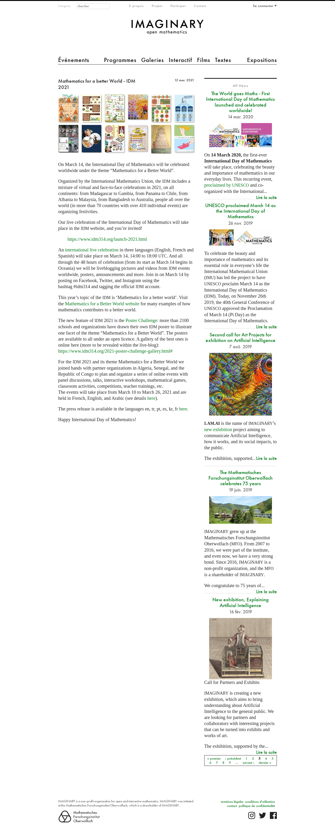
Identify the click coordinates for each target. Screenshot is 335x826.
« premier (214, 758)
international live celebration (91, 249)
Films (203, 60)
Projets (157, 6)
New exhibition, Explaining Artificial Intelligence (240, 602)
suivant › (248, 763)
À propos (136, 6)
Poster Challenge (141, 320)
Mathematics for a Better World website (102, 303)
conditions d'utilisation (260, 802)
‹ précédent (233, 758)
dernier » (265, 763)
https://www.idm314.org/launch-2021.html (107, 239)
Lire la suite (266, 197)
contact (232, 806)
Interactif (180, 60)
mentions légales (232, 802)
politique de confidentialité (257, 806)
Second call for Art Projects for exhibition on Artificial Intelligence (240, 337)
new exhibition (218, 429)
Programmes (120, 60)
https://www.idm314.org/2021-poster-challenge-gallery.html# (115, 351)
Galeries (152, 60)
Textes (223, 60)
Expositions (262, 60)
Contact (200, 6)
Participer (178, 6)
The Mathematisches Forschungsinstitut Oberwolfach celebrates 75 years (240, 478)
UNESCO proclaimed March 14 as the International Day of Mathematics (240, 211)
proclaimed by (226, 185)
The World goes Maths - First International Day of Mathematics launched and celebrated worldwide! (240, 102)
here (151, 398)
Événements (73, 60)
